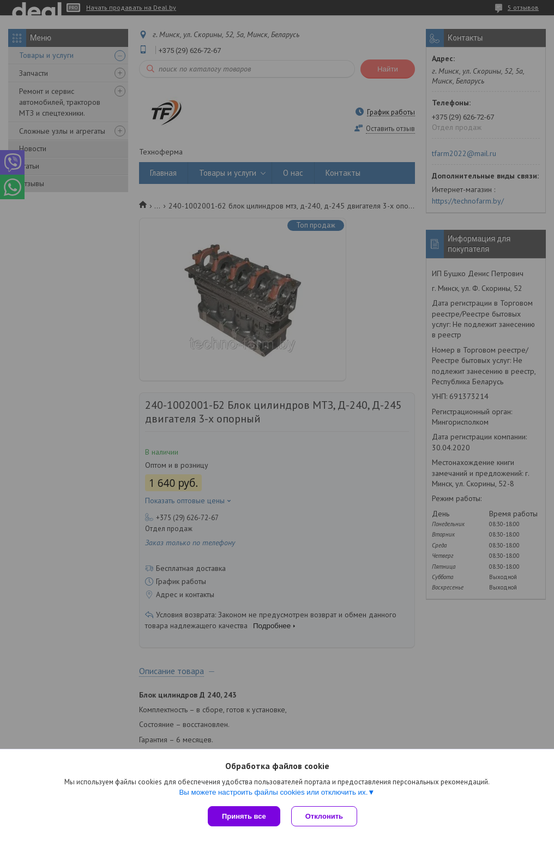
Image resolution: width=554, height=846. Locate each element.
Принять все (244, 816)
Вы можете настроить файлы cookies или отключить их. (273, 792)
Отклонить (324, 816)
